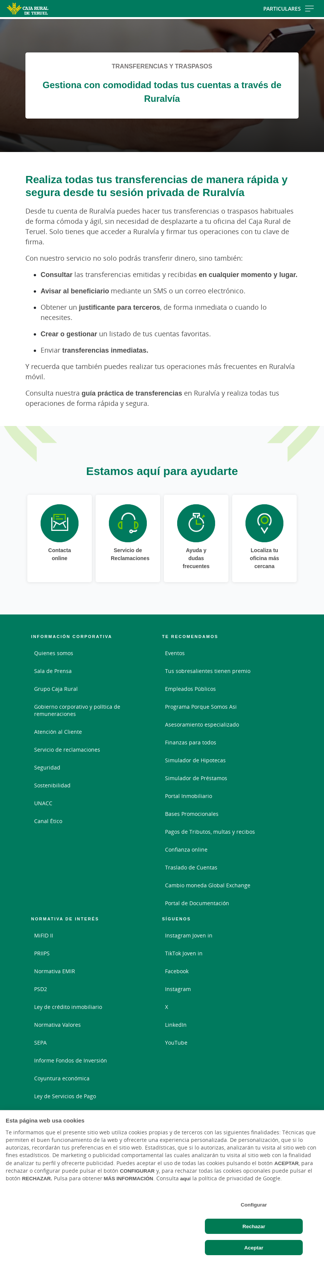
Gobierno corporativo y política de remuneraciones (77, 710)
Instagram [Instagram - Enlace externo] (178, 989)
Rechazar (253, 1226)
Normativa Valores (57, 1024)
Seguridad (47, 767)
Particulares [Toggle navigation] (288, 8)
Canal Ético (48, 821)
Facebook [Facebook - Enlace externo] (177, 971)
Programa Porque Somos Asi (201, 706)
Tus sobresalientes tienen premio (207, 671)
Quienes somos (53, 653)
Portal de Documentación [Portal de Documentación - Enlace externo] (197, 903)
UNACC (43, 803)
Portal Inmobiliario (188, 796)
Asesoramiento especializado (202, 724)
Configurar (254, 1204)
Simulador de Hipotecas (195, 760)
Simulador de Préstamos (196, 778)
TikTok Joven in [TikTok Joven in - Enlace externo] (184, 953)
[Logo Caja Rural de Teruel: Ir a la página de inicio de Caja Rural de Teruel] (51, 8)
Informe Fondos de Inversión (70, 1060)
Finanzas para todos (190, 742)
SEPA (40, 1042)
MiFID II (43, 935)
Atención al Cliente (58, 731)
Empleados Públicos (190, 688)
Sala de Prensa (53, 671)
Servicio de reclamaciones (67, 749)
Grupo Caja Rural (56, 688)
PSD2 (40, 989)
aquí (185, 1178)
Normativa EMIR (54, 971)
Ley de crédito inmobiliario (68, 1006)
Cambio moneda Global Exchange (207, 885)
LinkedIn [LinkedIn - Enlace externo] (176, 1024)
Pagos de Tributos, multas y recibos (210, 831)
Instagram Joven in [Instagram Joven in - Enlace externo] (188, 935)
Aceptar (253, 1247)
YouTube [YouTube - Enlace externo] (176, 1042)
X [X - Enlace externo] (166, 1006)
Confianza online (186, 849)
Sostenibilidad (52, 785)
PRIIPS (42, 953)
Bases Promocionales (192, 813)
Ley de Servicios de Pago (65, 1096)
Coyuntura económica (62, 1078)
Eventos (175, 653)
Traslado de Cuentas (191, 867)
